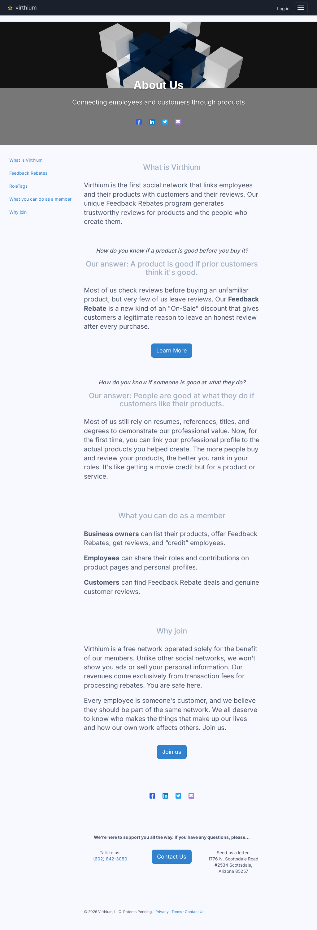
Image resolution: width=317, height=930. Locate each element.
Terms (177, 911)
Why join (18, 212)
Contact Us (171, 856)
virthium (21, 7)
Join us (171, 752)
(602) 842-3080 (110, 858)
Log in (283, 8)
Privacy (162, 911)
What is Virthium (25, 160)
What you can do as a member (40, 199)
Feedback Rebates (28, 173)
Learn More (171, 350)
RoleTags (18, 186)
